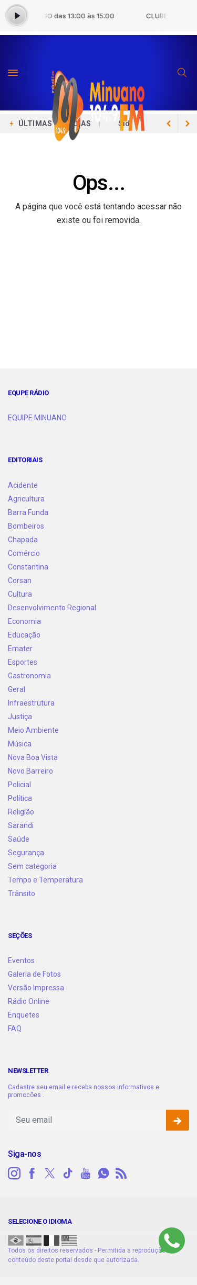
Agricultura (26, 499)
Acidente (23, 485)
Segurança (26, 852)
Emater (20, 648)
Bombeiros (26, 526)
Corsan (20, 580)
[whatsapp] (103, 1173)
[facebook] (32, 1173)
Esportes (22, 662)
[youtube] (85, 1173)
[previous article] (187, 123)
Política (20, 798)
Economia (24, 621)
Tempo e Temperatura (45, 880)
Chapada (23, 539)
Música (20, 744)
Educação (24, 635)
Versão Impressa (36, 988)
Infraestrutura (31, 703)
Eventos (21, 960)
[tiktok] (67, 1173)
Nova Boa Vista (33, 757)
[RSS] (121, 1173)
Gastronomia (29, 676)
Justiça (20, 716)
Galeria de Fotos (34, 974)
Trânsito (21, 893)
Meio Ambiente (33, 730)
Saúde (18, 839)
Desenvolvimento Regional (52, 608)
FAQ (15, 1028)
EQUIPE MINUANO (37, 418)
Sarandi (21, 825)
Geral (16, 689)
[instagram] (14, 1173)
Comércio (24, 553)
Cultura (20, 594)
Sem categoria (32, 866)
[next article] (168, 123)
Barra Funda (28, 512)
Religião (21, 812)
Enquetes (23, 1015)
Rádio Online (28, 1001)
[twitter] (50, 1173)
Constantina (28, 567)
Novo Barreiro (30, 771)
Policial (19, 784)
